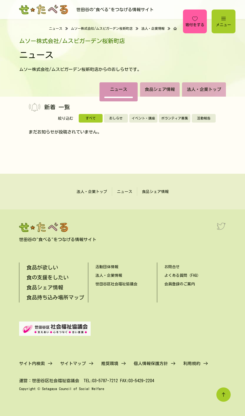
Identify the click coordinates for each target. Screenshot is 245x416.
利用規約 (191, 363)
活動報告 (203, 118)
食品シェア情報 (160, 89)
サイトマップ (73, 363)
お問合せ (172, 267)
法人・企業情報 (153, 28)
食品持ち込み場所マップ (55, 297)
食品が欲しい (42, 267)
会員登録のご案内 (179, 284)
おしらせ (116, 118)
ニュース (118, 89)
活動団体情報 (106, 267)
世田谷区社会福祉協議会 (116, 284)
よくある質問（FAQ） (182, 275)
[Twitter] (221, 226)
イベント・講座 (143, 118)
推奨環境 (109, 363)
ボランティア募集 (174, 118)
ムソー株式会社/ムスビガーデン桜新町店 (102, 28)
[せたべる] (44, 9)
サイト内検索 (32, 363)
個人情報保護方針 (151, 363)
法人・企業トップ (204, 89)
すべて (91, 118)
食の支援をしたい (47, 277)
